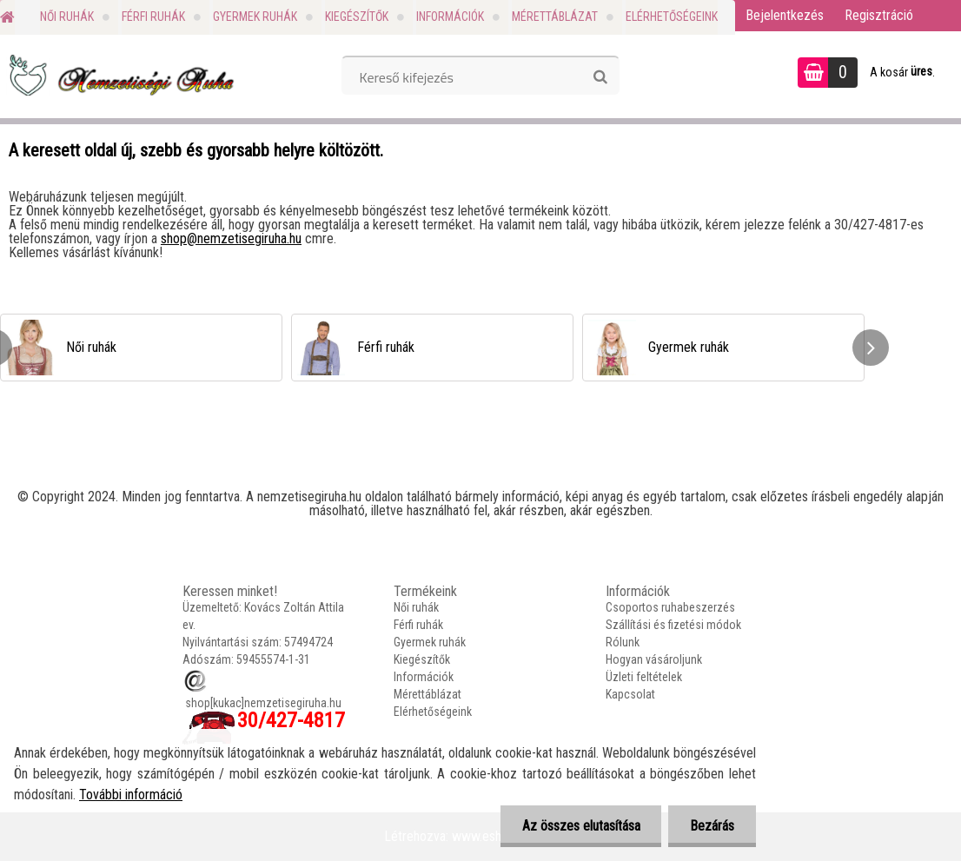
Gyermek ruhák (255, 16)
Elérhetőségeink (672, 16)
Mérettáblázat (555, 16)
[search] (600, 77)
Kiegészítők (356, 16)
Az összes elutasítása (580, 826)
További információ (130, 794)
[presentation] (870, 347)
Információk (450, 16)
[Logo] (119, 74)
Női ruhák (67, 16)
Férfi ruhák (153, 16)
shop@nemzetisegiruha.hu (231, 238)
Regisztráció (879, 15)
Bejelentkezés (785, 15)
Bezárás (712, 826)
